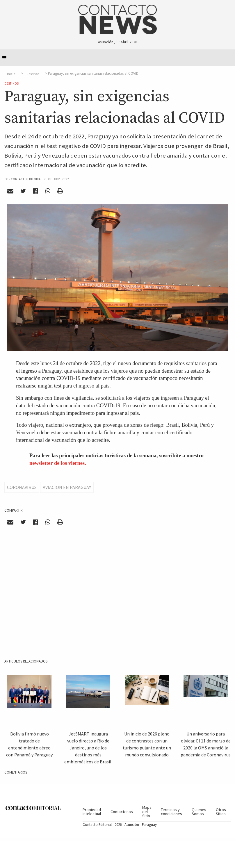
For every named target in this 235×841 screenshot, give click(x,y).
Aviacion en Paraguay (67, 487)
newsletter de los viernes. (57, 463)
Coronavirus (22, 487)
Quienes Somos (199, 811)
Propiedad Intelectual (92, 811)
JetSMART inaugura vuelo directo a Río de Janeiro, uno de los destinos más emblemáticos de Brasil (88, 748)
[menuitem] (94, 811)
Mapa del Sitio (147, 811)
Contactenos (122, 811)
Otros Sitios (221, 811)
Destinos (32, 74)
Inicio (11, 74)
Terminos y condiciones (171, 811)
